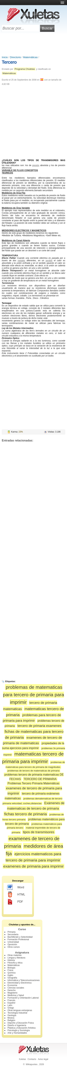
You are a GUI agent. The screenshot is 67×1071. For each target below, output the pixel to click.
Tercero (9, 62)
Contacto (32, 1059)
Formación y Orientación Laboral (23, 998)
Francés (11, 1000)
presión (35, 165)
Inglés (10, 975)
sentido (49, 260)
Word (15, 887)
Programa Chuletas (24, 69)
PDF (15, 902)
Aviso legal (43, 1059)
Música (11, 1018)
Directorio (15, 57)
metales (21, 260)
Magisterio (12, 993)
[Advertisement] (33, 44)
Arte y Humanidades (17, 1033)
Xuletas (22, 1059)
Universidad (13, 942)
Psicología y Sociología (19, 1030)
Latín (10, 1005)
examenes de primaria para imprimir (33, 866)
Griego (11, 1008)
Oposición (12, 944)
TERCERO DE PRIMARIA (40, 779)
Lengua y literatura (16, 957)
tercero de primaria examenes (39, 726)
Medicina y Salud (16, 995)
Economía (12, 985)
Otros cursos (14, 947)
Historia (11, 960)
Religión (11, 1020)
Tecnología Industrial (17, 1013)
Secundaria (13, 934)
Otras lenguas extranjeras (20, 1010)
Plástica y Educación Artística (22, 1028)
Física (10, 970)
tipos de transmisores (38, 832)
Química (12, 973)
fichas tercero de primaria (25, 814)
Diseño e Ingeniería (17, 1025)
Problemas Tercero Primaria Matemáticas (33, 783)
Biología (11, 967)
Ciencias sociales (16, 988)
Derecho (12, 990)
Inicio (5, 57)
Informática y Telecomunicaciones (24, 980)
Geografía (12, 978)
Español (11, 1003)
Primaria (12, 932)
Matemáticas (30, 57)
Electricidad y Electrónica (19, 983)
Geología (12, 1015)
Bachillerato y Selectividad (20, 937)
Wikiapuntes (31, 1064)
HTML (16, 894)
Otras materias (15, 955)
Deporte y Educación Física (21, 1023)
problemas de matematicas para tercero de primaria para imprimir (33, 694)
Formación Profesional (18, 939)
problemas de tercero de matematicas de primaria (33, 770)
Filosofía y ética (15, 962)
